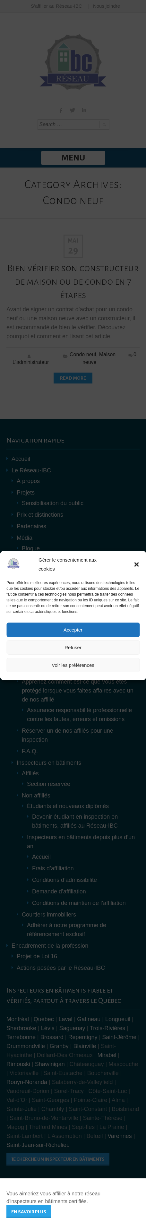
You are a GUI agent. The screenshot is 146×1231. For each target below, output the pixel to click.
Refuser (73, 647)
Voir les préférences (73, 665)
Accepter (73, 630)
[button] (136, 564)
